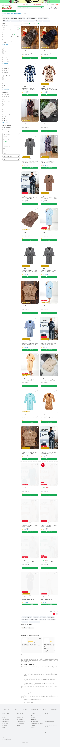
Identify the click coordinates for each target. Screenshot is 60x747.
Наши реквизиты (33, 727)
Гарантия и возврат (20, 719)
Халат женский (6, 18)
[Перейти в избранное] (51, 7)
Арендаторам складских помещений (37, 715)
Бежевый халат (43, 617)
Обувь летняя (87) (6, 139)
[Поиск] (42, 8)
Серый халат (35, 617)
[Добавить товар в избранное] (37, 27)
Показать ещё (39, 609)
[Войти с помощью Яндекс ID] (57, 4)
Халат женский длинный (26, 617)
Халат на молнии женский (35, 621)
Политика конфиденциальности (50, 723)
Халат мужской (14, 18)
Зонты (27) (5, 143)
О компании (33, 725)
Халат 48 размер (51, 617)
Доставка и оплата (37, 4)
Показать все (44, 621)
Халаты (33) (5, 141)
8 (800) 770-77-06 (29, 4)
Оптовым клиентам (8, 5)
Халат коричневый (25, 619)
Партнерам (33, 713)
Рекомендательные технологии (50, 732)
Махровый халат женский (31, 18)
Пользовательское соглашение (50, 727)
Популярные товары (5, 715)
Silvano (24, 628)
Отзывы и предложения (20, 721)
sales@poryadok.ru (8, 739)
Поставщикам (33, 717)
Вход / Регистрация (49, 4)
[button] (9, 11)
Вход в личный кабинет (20, 723)
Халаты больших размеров (29, 20)
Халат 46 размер (34, 619)
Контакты (18, 725)
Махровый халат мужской (43, 18)
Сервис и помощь (20, 713)
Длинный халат (39, 20)
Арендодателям (33, 719)
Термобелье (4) (5, 151)
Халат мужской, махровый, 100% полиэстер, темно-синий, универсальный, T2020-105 (34, 639)
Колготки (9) (5, 148)
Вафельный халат (6, 20)
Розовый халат (46, 20)
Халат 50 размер (42, 619)
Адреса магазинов (5, 4)
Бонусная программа (48, 719)
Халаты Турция (25, 621)
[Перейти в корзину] (56, 7)
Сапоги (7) (5, 150)
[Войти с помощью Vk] (55, 4)
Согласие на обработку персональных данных (49, 731)
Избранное (4, 717)
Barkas (30, 628)
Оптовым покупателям (34, 721)
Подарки (3, 727)
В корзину (30, 58)
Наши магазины (5, 723)
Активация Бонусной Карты (49, 721)
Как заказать (19, 715)
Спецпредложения (5, 719)
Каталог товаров (5, 713)
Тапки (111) (5, 138)
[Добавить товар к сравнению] (35, 27)
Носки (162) (5, 136)
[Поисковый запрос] (28, 8)
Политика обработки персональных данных (51, 726)
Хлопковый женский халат (17, 20)
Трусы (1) (4, 153)
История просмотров (5, 721)
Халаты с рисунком (51, 619)
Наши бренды (4, 725)
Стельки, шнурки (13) (7, 146)
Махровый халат (21, 18)
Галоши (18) (5, 144)
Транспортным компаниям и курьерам (37, 723)
